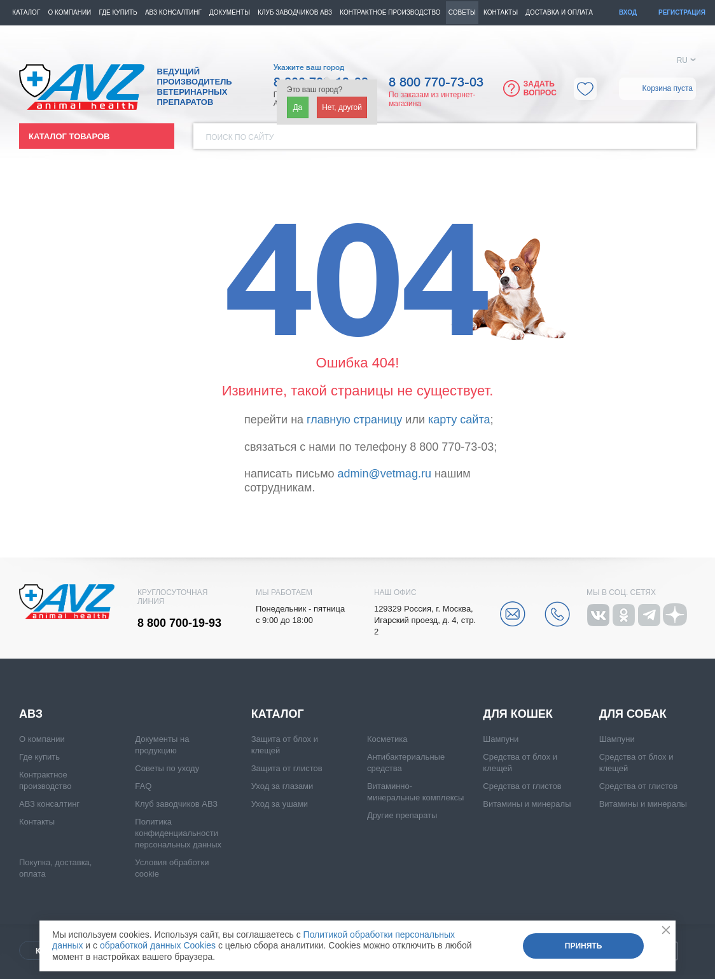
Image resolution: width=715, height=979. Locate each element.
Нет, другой (342, 107)
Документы (229, 12)
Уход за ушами (279, 804)
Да (297, 107)
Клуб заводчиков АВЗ (176, 804)
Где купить (118, 12)
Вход (628, 12)
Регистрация (681, 12)
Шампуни (500, 739)
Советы (462, 12)
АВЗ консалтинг (173, 12)
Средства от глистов (522, 786)
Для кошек (517, 714)
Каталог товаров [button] (69, 136)
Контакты (500, 12)
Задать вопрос (540, 88)
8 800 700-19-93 (179, 623)
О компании (69, 12)
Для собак (633, 714)
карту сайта (459, 419)
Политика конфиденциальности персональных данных (178, 833)
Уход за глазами (282, 786)
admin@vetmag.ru (384, 473)
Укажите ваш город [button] (309, 67)
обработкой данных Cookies (158, 945)
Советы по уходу (167, 768)
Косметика (387, 739)
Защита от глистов (287, 768)
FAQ (143, 786)
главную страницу (354, 419)
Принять (583, 945)
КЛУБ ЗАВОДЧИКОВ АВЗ (295, 12)
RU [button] (682, 60)
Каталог (26, 12)
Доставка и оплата (559, 12)
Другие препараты (402, 815)
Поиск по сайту (240, 137)
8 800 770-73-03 (436, 82)
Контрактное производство (390, 12)
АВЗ (31, 714)
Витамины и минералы (527, 804)
